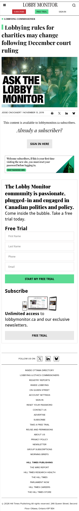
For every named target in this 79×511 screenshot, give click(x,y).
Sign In (62, 11)
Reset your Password (39, 405)
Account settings (39, 395)
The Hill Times (39, 477)
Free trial (39, 335)
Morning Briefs (39, 454)
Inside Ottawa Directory (39, 370)
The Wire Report (39, 467)
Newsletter (39, 444)
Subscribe (19, 11)
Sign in (39, 400)
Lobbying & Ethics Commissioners (39, 375)
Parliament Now (39, 482)
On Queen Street (39, 390)
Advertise (39, 414)
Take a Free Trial (39, 424)
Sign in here (39, 144)
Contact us (39, 409)
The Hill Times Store (39, 492)
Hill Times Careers (39, 487)
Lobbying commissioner (19, 19)
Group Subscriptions (39, 449)
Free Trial (42, 11)
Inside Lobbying (39, 385)
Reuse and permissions (39, 429)
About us (39, 434)
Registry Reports (39, 380)
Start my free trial (39, 279)
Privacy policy (39, 439)
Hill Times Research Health (39, 472)
